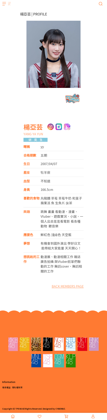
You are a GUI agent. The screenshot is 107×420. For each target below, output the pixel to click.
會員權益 (6, 387)
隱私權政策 (17, 387)
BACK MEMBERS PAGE (68, 286)
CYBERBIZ (60, 408)
